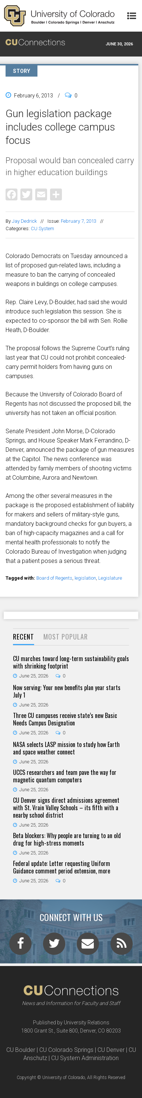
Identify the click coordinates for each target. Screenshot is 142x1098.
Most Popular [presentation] (65, 636)
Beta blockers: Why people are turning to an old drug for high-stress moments (67, 839)
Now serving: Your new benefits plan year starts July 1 (66, 691)
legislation (85, 578)
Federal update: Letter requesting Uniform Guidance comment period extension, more (61, 867)
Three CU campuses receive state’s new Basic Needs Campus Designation (65, 719)
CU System (42, 228)
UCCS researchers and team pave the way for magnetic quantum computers (64, 776)
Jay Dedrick (24, 221)
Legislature (110, 578)
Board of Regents (54, 578)
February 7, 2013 (78, 221)
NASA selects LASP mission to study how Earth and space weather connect (66, 748)
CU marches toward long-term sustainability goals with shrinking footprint (71, 662)
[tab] (23, 637)
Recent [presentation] (23, 636)
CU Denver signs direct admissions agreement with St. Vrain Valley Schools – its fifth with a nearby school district (66, 808)
